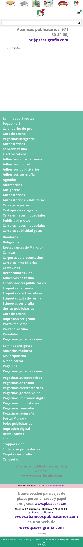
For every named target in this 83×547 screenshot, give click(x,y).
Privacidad (75, 539)
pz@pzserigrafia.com (48, 39)
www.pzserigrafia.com (56, 485)
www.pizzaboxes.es (50, 503)
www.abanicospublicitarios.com (46, 516)
